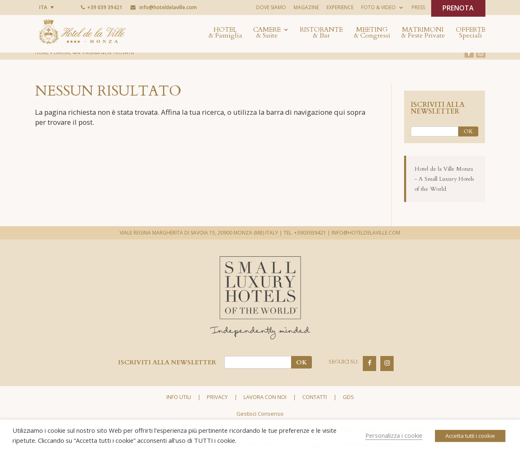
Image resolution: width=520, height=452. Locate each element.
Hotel (225, 33)
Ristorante (321, 33)
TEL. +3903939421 (305, 232)
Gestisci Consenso (260, 413)
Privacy (217, 397)
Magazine (306, 7)
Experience (340, 7)
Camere (267, 33)
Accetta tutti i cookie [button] (470, 435)
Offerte (470, 33)
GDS (348, 397)
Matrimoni (423, 33)
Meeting (372, 33)
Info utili (178, 397)
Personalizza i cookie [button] (393, 435)
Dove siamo (271, 7)
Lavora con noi (265, 397)
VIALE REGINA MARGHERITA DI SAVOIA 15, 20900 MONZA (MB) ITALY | (201, 232)
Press (418, 7)
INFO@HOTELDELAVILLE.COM (366, 232)
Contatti (314, 397)
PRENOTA (458, 8)
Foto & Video (378, 7)
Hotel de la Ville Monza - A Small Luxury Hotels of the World (444, 179)
